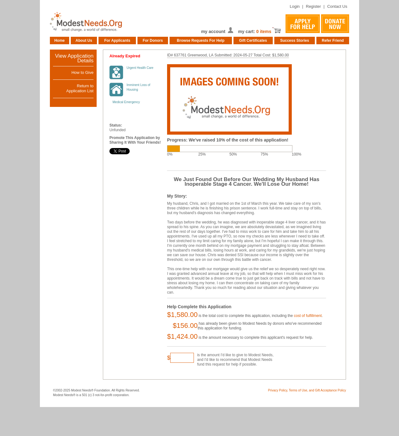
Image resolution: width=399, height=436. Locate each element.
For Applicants (117, 40)
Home (59, 40)
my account (213, 31)
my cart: (247, 31)
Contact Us (337, 6)
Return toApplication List (80, 88)
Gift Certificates (253, 40)
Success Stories (294, 40)
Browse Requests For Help (200, 40)
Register (313, 6)
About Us (83, 40)
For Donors (153, 40)
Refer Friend (333, 40)
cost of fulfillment (308, 316)
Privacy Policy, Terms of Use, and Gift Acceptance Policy (307, 390)
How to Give (82, 72)
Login (295, 6)
